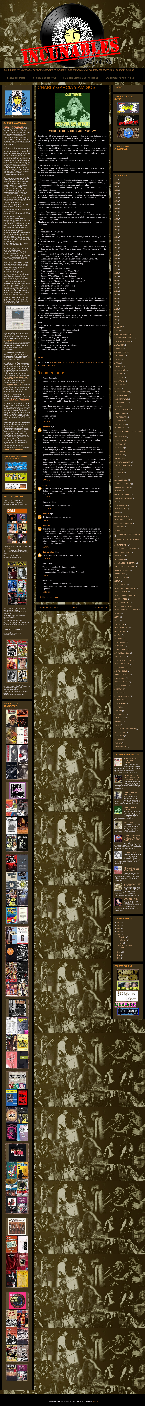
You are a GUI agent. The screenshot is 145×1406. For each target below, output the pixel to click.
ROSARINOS (119, 689)
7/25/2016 (46, 480)
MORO (116, 621)
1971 (116, 190)
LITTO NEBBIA (119, 559)
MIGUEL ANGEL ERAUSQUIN (124, 588)
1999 (116, 273)
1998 (116, 269)
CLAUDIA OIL (119, 420)
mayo (121, 943)
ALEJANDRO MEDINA (122, 341)
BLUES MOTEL (119, 384)
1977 (116, 212)
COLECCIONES (120, 437)
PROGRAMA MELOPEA (122, 660)
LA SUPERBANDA (120, 545)
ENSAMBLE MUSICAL (122, 466)
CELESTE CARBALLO (122, 410)
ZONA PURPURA (120, 747)
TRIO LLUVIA (119, 736)
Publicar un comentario (49, 597)
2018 (119, 928)
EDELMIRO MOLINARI (122, 462)
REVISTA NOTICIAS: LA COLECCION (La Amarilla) (132, 760)
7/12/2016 (46, 422)
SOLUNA (41, 365)
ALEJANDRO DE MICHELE (123, 338)
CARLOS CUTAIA (120, 395)
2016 (119, 934)
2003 (116, 287)
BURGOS (117, 388)
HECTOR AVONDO (121, 505)
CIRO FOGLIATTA (120, 417)
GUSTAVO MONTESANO (123, 498)
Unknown (46, 427)
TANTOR (117, 725)
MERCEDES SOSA (121, 577)
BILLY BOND (118, 377)
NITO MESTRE (119, 624)
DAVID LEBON (119, 451)
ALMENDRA (118, 348)
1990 (116, 251)
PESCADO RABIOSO (121, 653)
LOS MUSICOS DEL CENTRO (124, 563)
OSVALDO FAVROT (121, 628)
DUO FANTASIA (120, 458)
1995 (116, 258)
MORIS (117, 617)
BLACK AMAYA (119, 381)
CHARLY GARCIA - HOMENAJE (130, 793)
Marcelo (46, 514)
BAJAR (41, 357)
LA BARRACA (119, 527)
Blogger (96, 1401)
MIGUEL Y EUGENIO (121, 603)
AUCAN (117, 363)
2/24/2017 (46, 547)
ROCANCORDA (120, 678)
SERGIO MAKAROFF (121, 696)
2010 (116, 312)
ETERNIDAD (118, 473)
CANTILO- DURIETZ (121, 392)
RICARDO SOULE (120, 671)
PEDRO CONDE (120, 646)
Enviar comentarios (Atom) (78, 614)
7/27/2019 (46, 559)
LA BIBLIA (117, 530)
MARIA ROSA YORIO (121, 570)
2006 (116, 298)
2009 (116, 309)
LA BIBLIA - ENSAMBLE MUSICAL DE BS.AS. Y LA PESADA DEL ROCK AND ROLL (132, 838)
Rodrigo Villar (48, 552)
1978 (116, 215)
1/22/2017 (46, 520)
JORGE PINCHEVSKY (122, 520)
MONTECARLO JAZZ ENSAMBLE (126, 610)
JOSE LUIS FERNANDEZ (123, 523)
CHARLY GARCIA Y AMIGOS (125, 946)
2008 (116, 305)
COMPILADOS (119, 444)
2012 (116, 320)
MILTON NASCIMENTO (122, 606)
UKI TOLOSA (119, 739)
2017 (119, 931)
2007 (116, 302)
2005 (116, 294)
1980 (116, 222)
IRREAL (117, 512)
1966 (116, 179)
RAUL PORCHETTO (99, 362)
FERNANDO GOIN (120, 480)
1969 (116, 186)
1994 (116, 255)
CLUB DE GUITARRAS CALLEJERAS (127, 431)
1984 (116, 237)
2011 (116, 316)
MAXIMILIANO (119, 574)
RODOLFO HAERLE (121, 682)
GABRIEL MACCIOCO (122, 487)
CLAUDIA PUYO (120, 424)
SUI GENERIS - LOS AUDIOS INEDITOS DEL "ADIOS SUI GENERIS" (132, 777)
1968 (116, 183)
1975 (116, 204)
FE (115, 476)
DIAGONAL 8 (119, 455)
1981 (116, 226)
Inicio (75, 607)
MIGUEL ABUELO (120, 585)
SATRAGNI (118, 693)
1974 (116, 201)
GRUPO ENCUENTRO (122, 494)
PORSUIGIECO (83, 362)
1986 (116, 244)
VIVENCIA (118, 743)
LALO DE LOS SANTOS (122, 552)
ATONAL (117, 359)
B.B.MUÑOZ (118, 366)
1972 (116, 194)
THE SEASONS (119, 732)
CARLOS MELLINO (121, 399)
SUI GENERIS (51, 365)
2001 (116, 280)
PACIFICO (118, 635)
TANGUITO (118, 721)
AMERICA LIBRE (120, 352)
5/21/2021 (46, 575)
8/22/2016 (46, 497)
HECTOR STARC (120, 509)
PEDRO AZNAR (120, 642)
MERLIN (117, 581)
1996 (116, 262)
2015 (116, 323)
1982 (116, 230)
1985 (116, 240)
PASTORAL (118, 639)
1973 (116, 197)
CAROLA (117, 406)
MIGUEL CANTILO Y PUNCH (124, 595)
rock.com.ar (8, 548)
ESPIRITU (118, 469)
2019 (119, 925)
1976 (116, 208)
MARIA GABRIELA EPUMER (124, 566)
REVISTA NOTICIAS (121, 667)
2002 (116, 284)
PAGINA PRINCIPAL (16, 78)
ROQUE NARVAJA (121, 685)
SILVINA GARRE (120, 703)
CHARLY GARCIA (57, 362)
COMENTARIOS (120, 440)
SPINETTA (118, 711)
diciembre (122, 937)
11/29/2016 (47, 509)
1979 (116, 219)
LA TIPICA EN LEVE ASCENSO (125, 548)
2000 (116, 276)
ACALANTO (118, 327)
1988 (116, 248)
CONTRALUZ (119, 448)
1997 (116, 266)
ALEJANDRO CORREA (122, 334)
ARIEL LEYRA (119, 356)
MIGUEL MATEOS (120, 599)
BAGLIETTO (118, 374)
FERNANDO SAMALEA (122, 484)
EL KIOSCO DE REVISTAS (44, 78)
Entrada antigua (100, 607)
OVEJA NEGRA (119, 631)
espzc (45, 485)
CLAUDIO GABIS (120, 428)
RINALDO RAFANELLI (122, 675)
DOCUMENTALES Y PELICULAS (119, 78)
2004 (116, 291)
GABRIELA (118, 491)
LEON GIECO (70, 362)
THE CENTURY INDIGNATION (125, 729)
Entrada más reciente (48, 607)
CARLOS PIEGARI (120, 402)
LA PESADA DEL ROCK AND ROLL (126, 539)
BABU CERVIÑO (120, 370)
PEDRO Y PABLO (120, 649)
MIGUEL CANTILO (120, 592)
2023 (119, 922)
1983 (116, 233)
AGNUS (117, 330)
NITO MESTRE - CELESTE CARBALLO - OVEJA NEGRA (132, 869)
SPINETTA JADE (120, 714)
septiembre (123, 940)
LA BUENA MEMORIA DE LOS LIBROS (80, 78)
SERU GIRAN (119, 700)
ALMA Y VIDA (119, 345)
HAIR (116, 502)
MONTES (117, 613)
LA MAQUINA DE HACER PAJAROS (127, 534)
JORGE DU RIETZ (120, 516)
